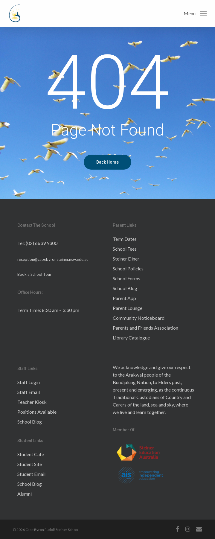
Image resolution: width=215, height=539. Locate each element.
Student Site (29, 464)
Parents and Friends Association (145, 328)
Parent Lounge (127, 308)
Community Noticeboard (138, 318)
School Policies (128, 268)
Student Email (31, 474)
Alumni (24, 494)
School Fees (125, 249)
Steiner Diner (126, 258)
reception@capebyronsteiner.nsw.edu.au (53, 259)
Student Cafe (30, 454)
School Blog (125, 288)
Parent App (124, 298)
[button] (195, 13)
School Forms (126, 278)
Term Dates (125, 239)
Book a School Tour (34, 274)
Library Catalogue (131, 337)
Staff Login (28, 382)
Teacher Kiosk (32, 402)
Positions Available (37, 412)
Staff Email (28, 392)
